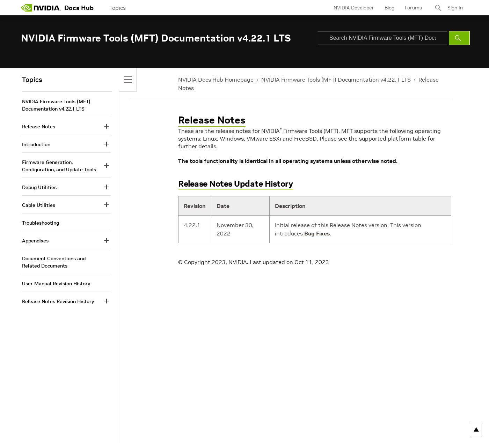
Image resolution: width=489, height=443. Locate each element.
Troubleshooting (40, 223)
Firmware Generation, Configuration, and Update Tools (59, 166)
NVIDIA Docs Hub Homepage (216, 79)
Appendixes (35, 241)
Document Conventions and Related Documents (54, 262)
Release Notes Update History (235, 183)
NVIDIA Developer (354, 8)
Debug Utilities (39, 187)
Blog (389, 8)
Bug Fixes (317, 233)
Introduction (36, 144)
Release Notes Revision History (58, 301)
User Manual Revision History (56, 283)
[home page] (41, 7)
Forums (413, 8)
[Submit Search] (459, 38)
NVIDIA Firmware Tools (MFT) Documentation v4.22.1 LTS (336, 79)
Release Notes (212, 120)
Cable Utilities (38, 205)
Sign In (455, 8)
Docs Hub (79, 8)
